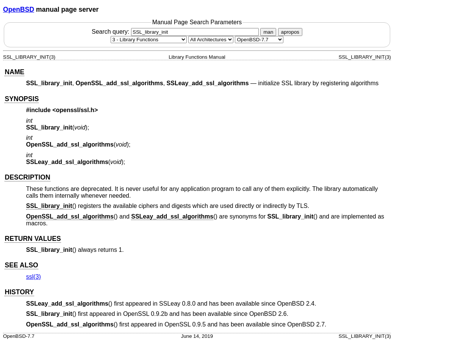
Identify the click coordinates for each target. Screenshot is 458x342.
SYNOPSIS (22, 99)
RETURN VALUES (33, 238)
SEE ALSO (21, 265)
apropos (290, 32)
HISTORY (19, 292)
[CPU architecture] (210, 39)
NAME (14, 72)
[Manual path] (259, 39)
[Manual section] (149, 39)
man (268, 32)
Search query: (176, 31)
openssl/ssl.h (75, 110)
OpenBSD (18, 9)
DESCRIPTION (27, 177)
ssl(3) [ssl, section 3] (33, 276)
